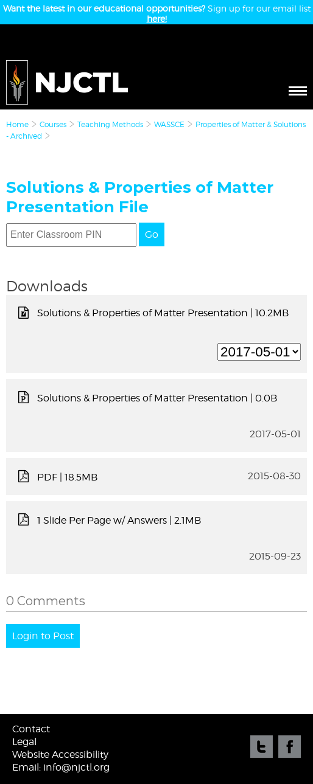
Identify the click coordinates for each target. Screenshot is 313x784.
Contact (31, 729)
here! (157, 18)
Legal (24, 742)
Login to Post (43, 636)
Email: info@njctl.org (61, 767)
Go (151, 234)
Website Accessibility (60, 754)
